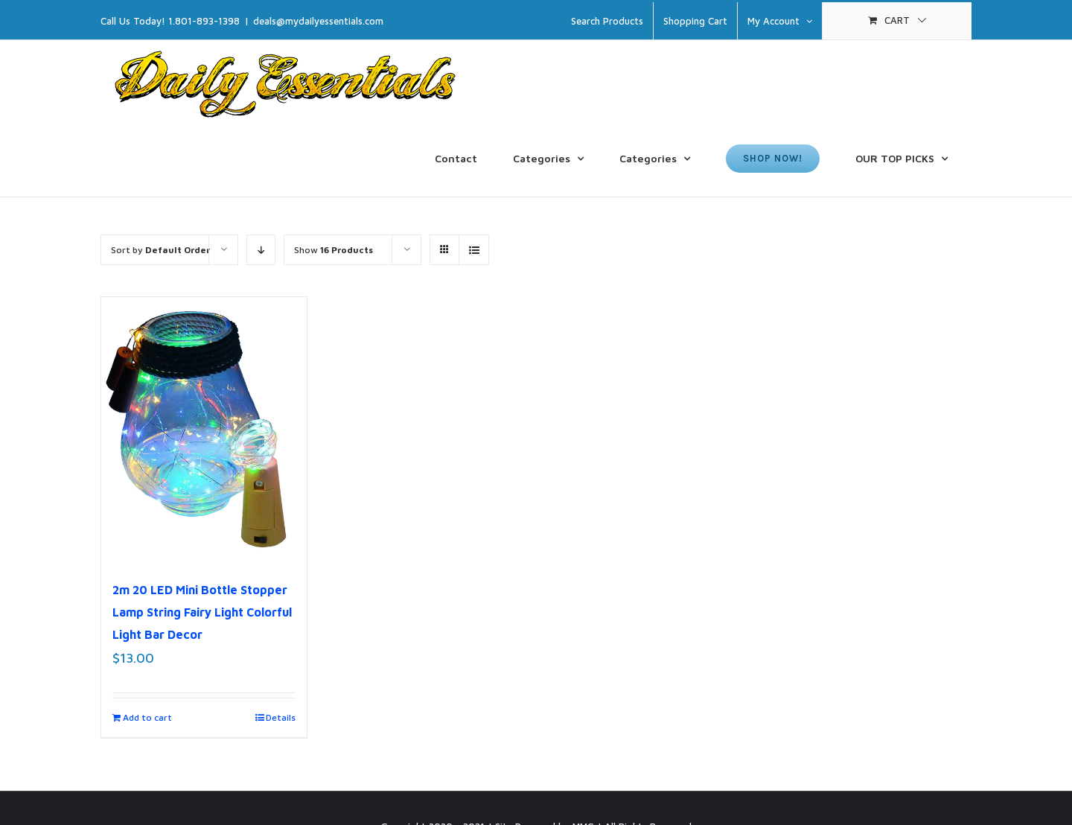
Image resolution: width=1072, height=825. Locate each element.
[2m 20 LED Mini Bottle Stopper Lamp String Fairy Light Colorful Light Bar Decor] (204, 430)
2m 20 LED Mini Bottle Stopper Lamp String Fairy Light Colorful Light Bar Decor (202, 612)
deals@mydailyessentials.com (318, 21)
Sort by (160, 249)
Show (333, 249)
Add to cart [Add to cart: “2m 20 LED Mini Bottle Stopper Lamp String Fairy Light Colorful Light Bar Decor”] (147, 717)
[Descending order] (260, 250)
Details (281, 717)
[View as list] (473, 249)
